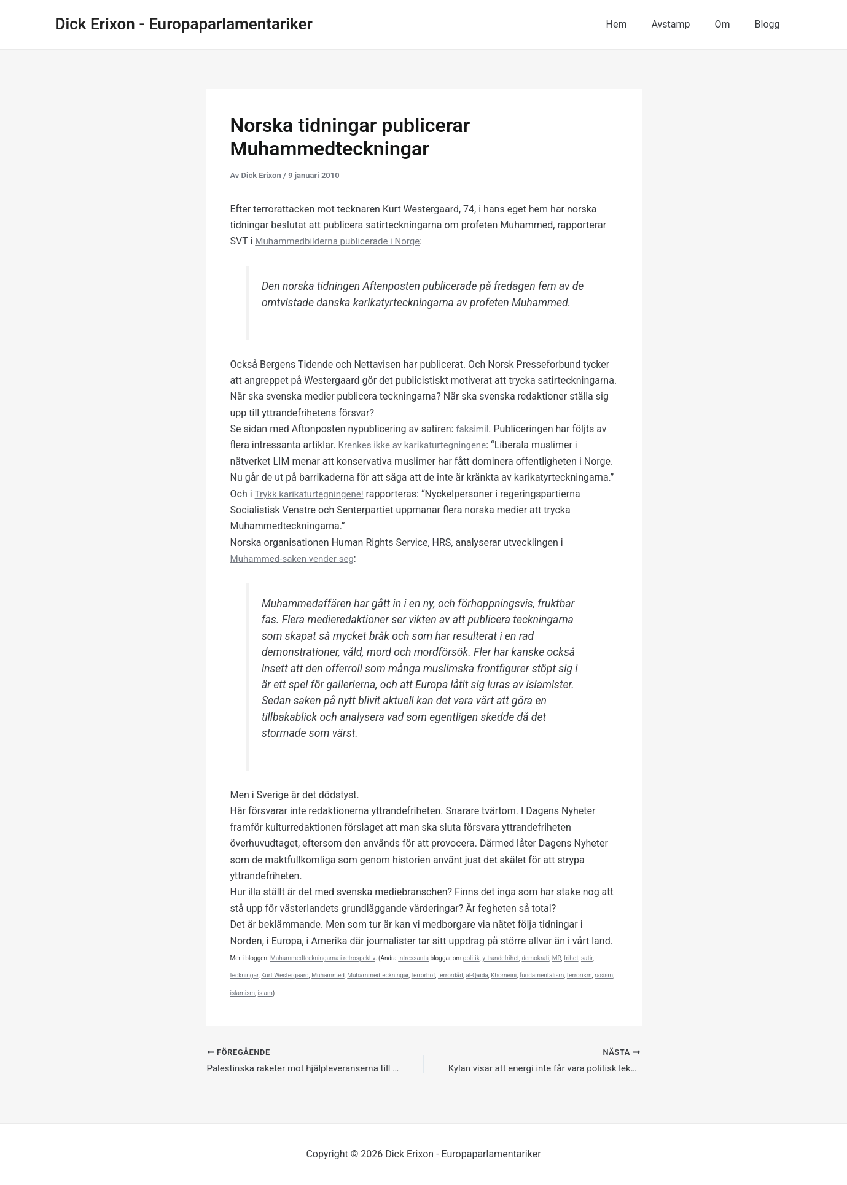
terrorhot (423, 975)
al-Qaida (477, 975)
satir (587, 958)
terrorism (579, 975)
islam (265, 993)
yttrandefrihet (500, 958)
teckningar (244, 975)
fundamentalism (542, 975)
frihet (571, 958)
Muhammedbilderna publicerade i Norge (342, 241)
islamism (243, 993)
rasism (604, 975)
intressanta (413, 958)
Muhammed (328, 975)
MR (556, 958)
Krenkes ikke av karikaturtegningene (417, 445)
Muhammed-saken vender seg (296, 558)
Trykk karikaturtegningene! (312, 494)
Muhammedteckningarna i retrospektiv (322, 958)
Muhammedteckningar (377, 975)
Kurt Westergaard (285, 975)
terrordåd (450, 975)
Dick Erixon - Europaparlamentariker (184, 24)
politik (471, 958)
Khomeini (504, 975)
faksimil (473, 429)
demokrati (535, 958)
